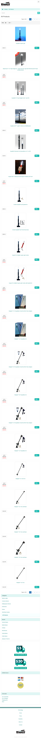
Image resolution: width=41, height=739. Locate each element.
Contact (20, 724)
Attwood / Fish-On (6, 638)
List (6, 22)
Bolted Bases (5, 625)
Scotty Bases (5, 633)
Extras (3, 609)
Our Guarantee (5, 696)
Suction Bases (5, 622)
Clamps (3, 627)
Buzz (3, 701)
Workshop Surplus (6, 612)
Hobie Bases (4, 636)
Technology (20, 710)
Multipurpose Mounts (6, 603)
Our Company (5, 698)
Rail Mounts (4, 630)
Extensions (4, 606)
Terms (20, 713)
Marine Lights (5, 598)
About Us (21, 721)
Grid (10, 22)
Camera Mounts (5, 601)
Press (20, 715)
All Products (11, 9)
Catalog (5, 9)
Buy (36, 47)
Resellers (21, 718)
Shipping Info (5, 700)
